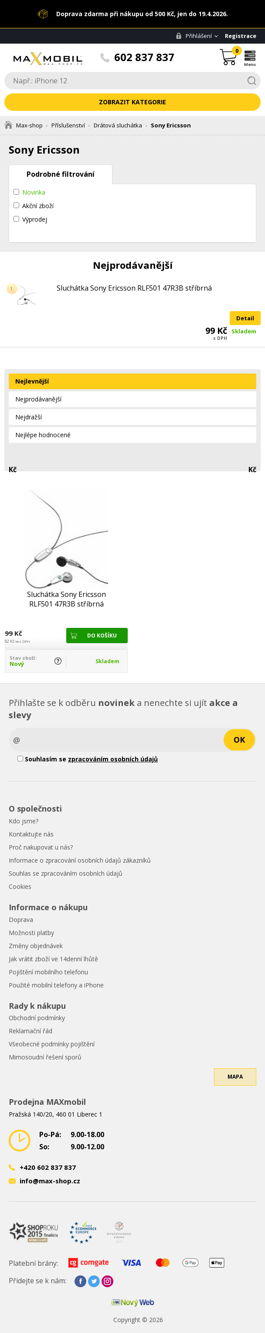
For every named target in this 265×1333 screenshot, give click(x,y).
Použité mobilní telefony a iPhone (56, 985)
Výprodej (34, 219)
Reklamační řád (30, 1031)
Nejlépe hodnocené (43, 435)
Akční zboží (38, 206)
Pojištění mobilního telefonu (48, 972)
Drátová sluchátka (118, 125)
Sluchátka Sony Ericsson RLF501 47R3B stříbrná (134, 288)
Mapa (235, 1076)
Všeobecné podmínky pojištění (52, 1044)
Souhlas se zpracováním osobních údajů (65, 873)
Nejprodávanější (38, 399)
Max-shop (23, 125)
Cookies (20, 886)
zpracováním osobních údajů (113, 759)
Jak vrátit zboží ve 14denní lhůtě (53, 959)
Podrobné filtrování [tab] (61, 174)
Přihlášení (194, 36)
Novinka (33, 192)
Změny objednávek (36, 946)
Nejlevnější (32, 381)
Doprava (21, 919)
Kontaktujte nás (31, 834)
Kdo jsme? (23, 821)
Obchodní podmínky (37, 1018)
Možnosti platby (31, 933)
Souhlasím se (87, 759)
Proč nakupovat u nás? (41, 847)
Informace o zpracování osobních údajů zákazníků (80, 860)
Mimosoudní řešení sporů (45, 1057)
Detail (245, 318)
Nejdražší (28, 417)
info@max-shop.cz (50, 1180)
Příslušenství (68, 125)
